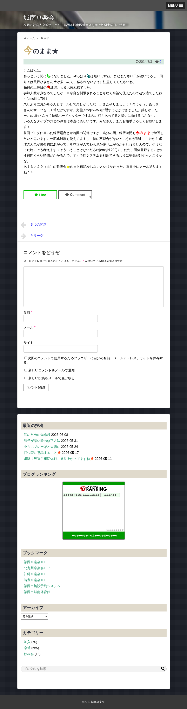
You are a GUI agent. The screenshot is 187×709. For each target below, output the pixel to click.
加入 (27, 642)
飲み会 (29, 654)
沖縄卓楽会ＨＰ (35, 574)
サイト (28, 342)
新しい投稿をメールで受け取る (51, 378)
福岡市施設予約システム (42, 586)
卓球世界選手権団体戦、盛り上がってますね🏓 (59, 458)
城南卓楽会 (39, 17)
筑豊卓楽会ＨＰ (35, 580)
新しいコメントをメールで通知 (51, 370)
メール (30, 327)
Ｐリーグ (32, 236)
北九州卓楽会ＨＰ (37, 568)
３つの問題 (34, 225)
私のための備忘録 (37, 435)
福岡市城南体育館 (37, 592)
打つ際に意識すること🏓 (42, 452)
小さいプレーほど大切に (42, 446)
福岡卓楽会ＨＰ (35, 562)
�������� (115, 530)
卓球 (27, 648)
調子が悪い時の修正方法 (42, 441)
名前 (28, 312)
